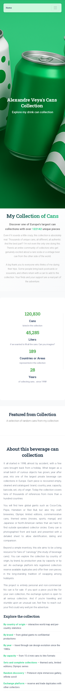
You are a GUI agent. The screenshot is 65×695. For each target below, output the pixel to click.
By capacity (10, 655)
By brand (8, 634)
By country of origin (14, 624)
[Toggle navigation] (55, 8)
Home (9, 8)
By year (8, 645)
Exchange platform (14, 683)
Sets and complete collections (20, 662)
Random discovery (14, 673)
